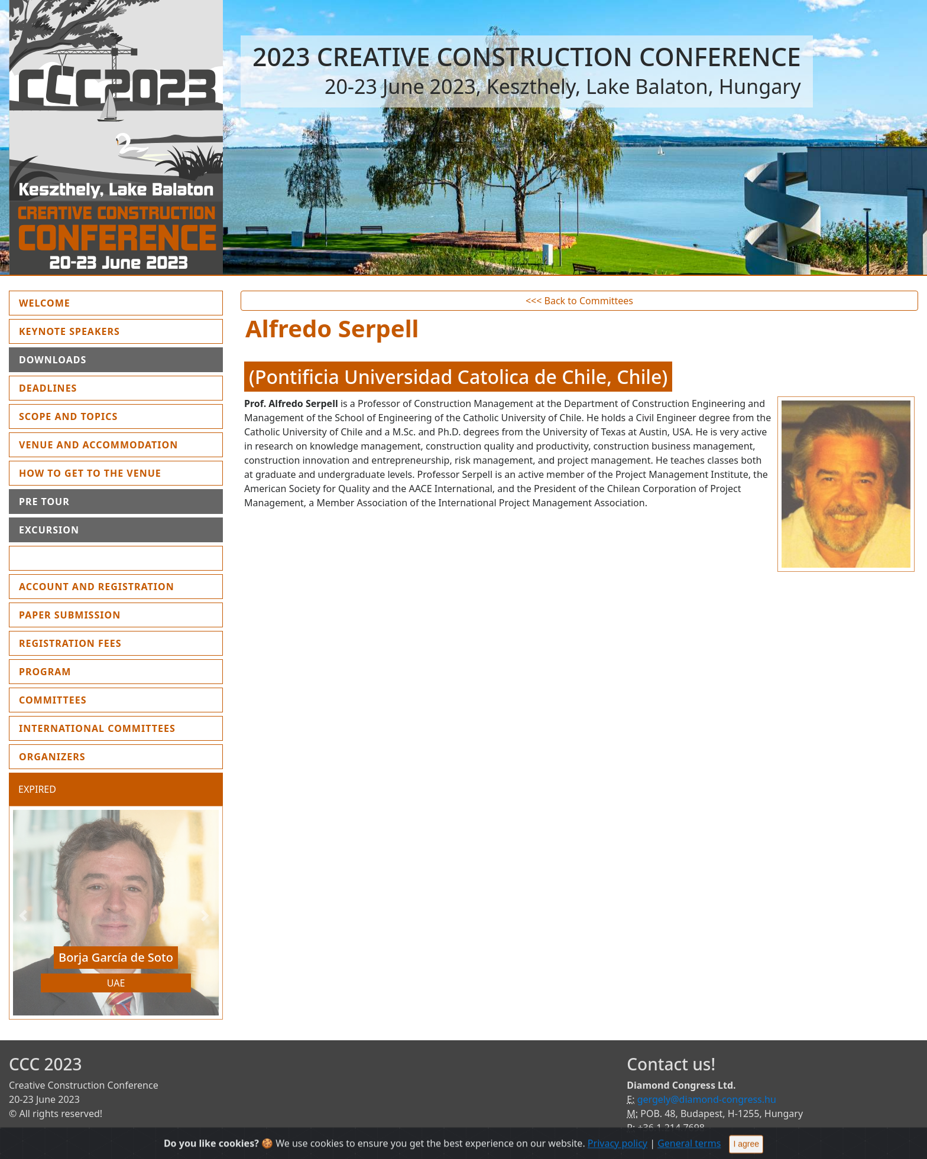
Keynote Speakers (69, 331)
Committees (53, 700)
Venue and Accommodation (98, 444)
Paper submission (70, 614)
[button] (25, 915)
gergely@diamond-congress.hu (706, 1099)
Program (45, 671)
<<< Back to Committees (579, 300)
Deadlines (48, 388)
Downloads (52, 359)
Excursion (49, 529)
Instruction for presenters (100, 558)
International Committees (97, 728)
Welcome (72, 302)
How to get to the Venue (90, 473)
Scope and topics (68, 416)
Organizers (52, 756)
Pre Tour (44, 501)
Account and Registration (96, 586)
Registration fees (70, 643)
